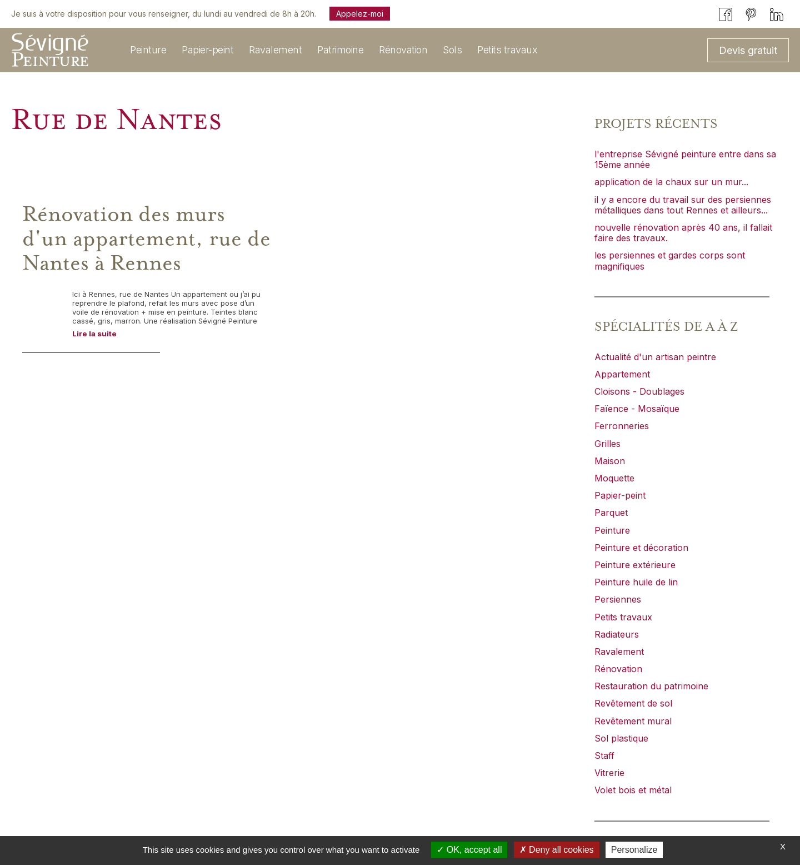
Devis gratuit (748, 50)
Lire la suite (94, 333)
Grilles (607, 443)
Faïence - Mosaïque (636, 408)
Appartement (622, 374)
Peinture (612, 530)
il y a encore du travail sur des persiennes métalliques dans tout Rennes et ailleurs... (682, 205)
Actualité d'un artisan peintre (655, 356)
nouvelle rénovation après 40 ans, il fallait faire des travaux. (683, 232)
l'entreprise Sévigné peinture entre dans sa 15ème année (685, 159)
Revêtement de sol (633, 703)
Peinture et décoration (641, 547)
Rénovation (618, 668)
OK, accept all (469, 849)
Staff (604, 755)
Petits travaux (623, 617)
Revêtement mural (633, 721)
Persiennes (617, 599)
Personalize (634, 849)
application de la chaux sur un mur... (671, 181)
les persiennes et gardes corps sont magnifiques (669, 260)
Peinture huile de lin (636, 582)
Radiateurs (616, 634)
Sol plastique (621, 738)
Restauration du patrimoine (651, 686)
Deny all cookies (556, 849)
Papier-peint (620, 495)
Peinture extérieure (635, 564)
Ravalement (619, 651)
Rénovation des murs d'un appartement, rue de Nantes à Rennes (146, 239)
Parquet (611, 512)
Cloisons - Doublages (639, 391)
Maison (609, 460)
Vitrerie (609, 772)
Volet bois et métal (633, 790)
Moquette (614, 478)
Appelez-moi (359, 13)
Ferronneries (621, 425)
